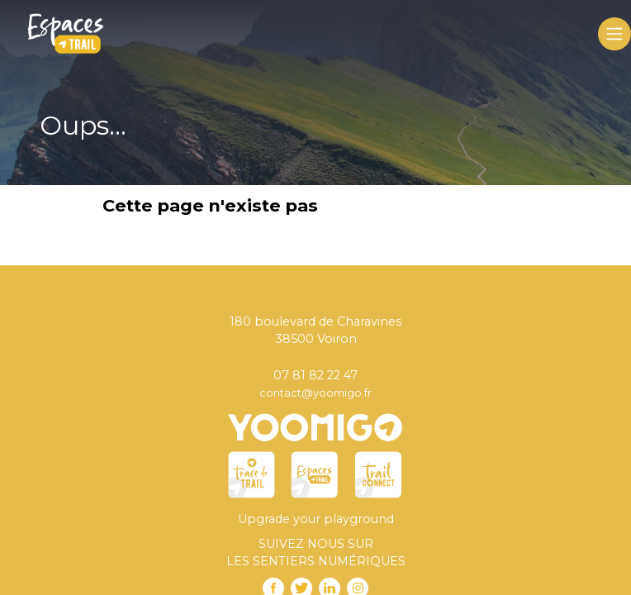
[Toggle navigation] (614, 33)
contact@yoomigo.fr (315, 392)
